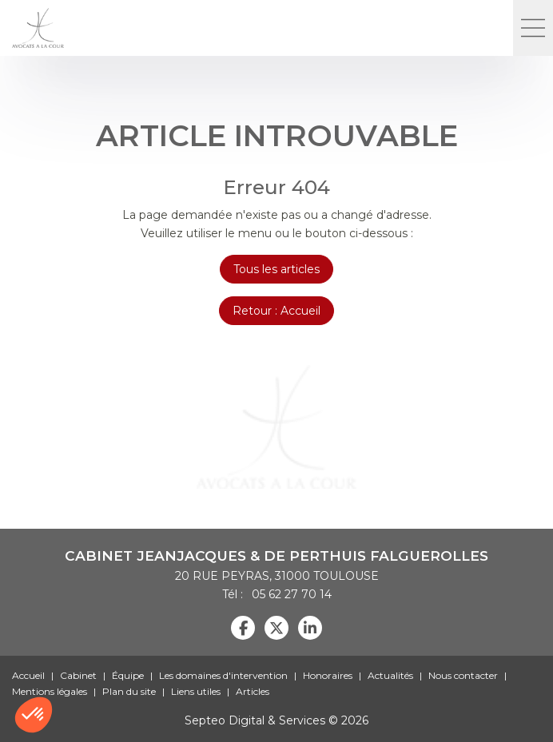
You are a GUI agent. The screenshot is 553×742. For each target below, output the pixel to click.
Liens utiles (196, 691)
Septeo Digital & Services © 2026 (276, 720)
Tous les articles (276, 269)
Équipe (128, 675)
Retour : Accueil (276, 311)
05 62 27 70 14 (289, 594)
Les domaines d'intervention (223, 675)
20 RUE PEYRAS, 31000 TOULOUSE (277, 576)
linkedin (310, 628)
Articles (252, 691)
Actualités (390, 675)
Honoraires (327, 675)
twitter (276, 628)
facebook (243, 628)
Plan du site (129, 691)
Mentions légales (49, 691)
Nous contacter (463, 675)
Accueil (28, 675)
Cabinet (78, 675)
